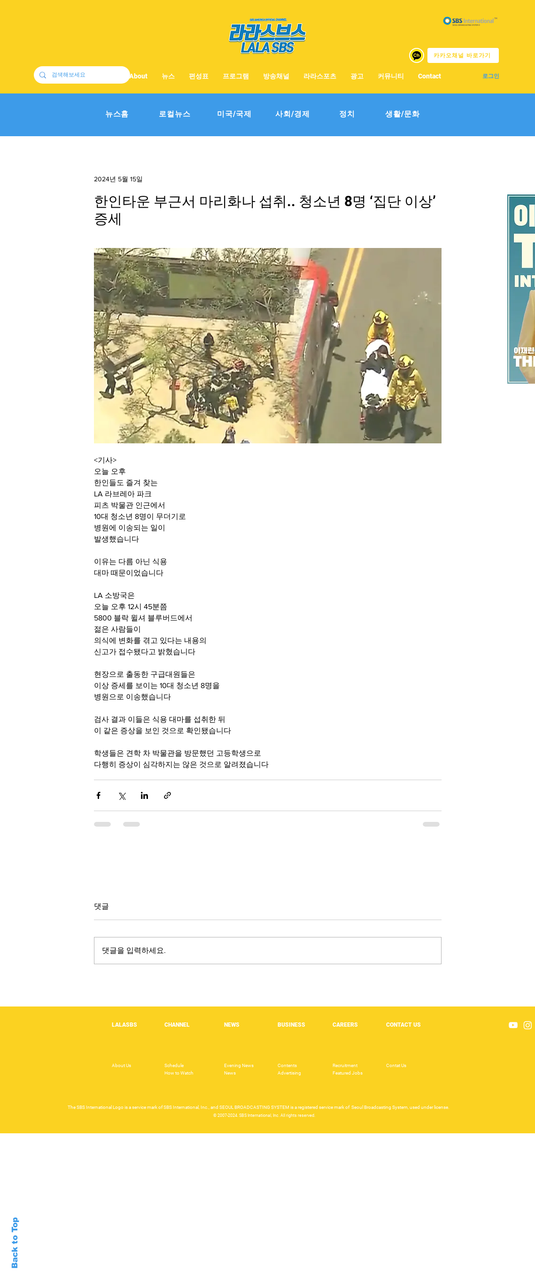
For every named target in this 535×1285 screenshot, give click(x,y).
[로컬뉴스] (175, 114)
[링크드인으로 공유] (144, 795)
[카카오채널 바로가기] (463, 55)
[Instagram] (527, 1025)
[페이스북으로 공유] (98, 795)
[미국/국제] (234, 114)
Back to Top (14, 1243)
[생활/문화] (402, 114)
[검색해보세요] (81, 75)
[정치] (347, 114)
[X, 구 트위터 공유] (121, 795)
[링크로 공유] (167, 795)
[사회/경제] (292, 114)
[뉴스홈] (117, 114)
